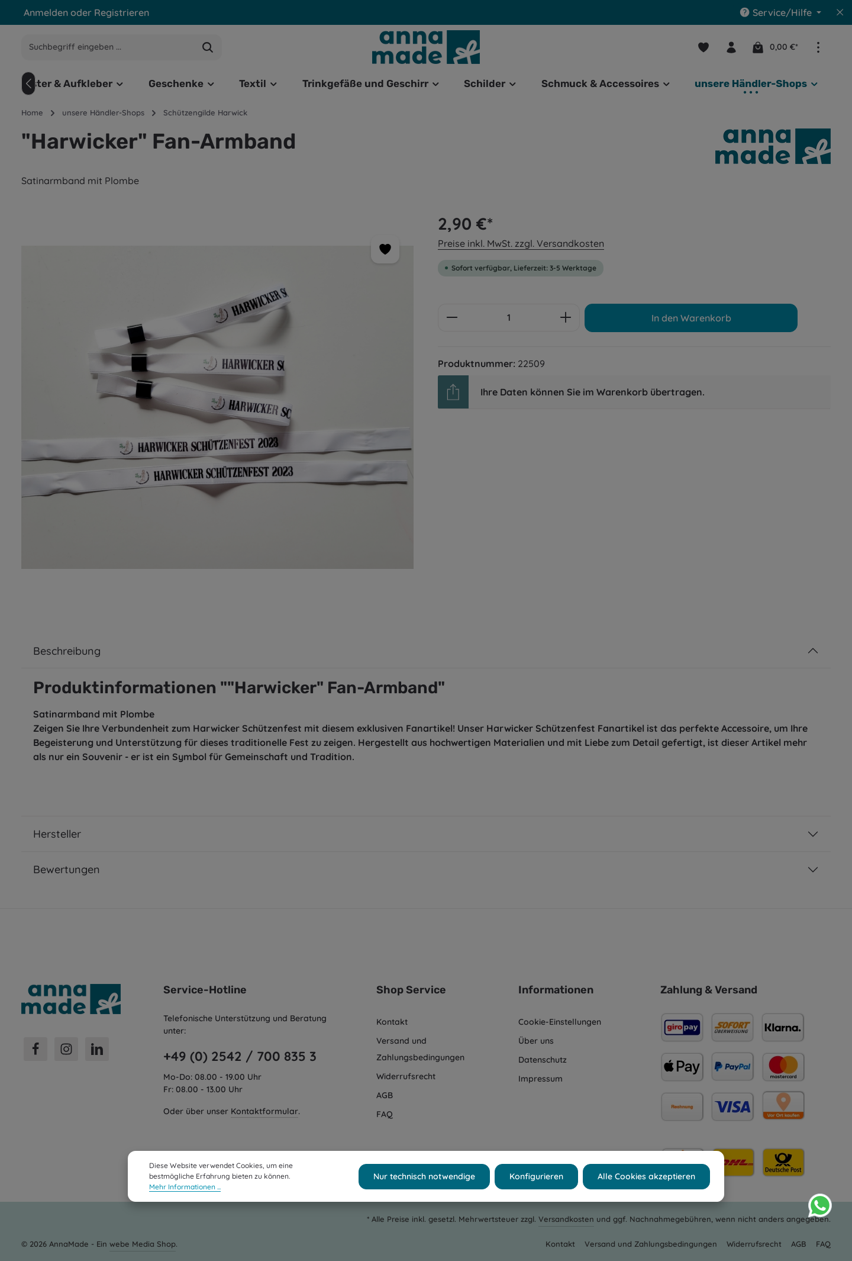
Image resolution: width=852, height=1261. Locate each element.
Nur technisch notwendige (424, 1184)
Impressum (540, 1078)
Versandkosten (566, 1219)
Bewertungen (66, 869)
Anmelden (46, 12)
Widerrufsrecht (405, 1076)
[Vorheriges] (28, 83)
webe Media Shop (142, 1244)
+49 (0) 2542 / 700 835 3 (240, 1056)
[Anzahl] (509, 318)
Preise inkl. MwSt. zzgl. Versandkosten (521, 243)
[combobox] (108, 47)
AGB (384, 1095)
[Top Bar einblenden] (818, 47)
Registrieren (121, 12)
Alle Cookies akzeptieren (646, 1184)
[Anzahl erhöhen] (566, 318)
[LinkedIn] (97, 1049)
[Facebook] (35, 1049)
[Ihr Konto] (731, 47)
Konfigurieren (536, 1184)
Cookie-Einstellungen (559, 1021)
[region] (217, 407)
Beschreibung (67, 651)
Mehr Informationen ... (185, 1195)
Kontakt (392, 1021)
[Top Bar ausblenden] (840, 12)
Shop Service (411, 989)
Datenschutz (542, 1059)
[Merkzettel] (703, 47)
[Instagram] (66, 1049)
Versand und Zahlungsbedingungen (420, 1049)
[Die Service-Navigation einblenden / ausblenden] (780, 12)
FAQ (384, 1114)
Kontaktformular (264, 1111)
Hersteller (57, 834)
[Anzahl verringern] (452, 318)
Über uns (536, 1040)
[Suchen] (208, 47)
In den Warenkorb (691, 318)
